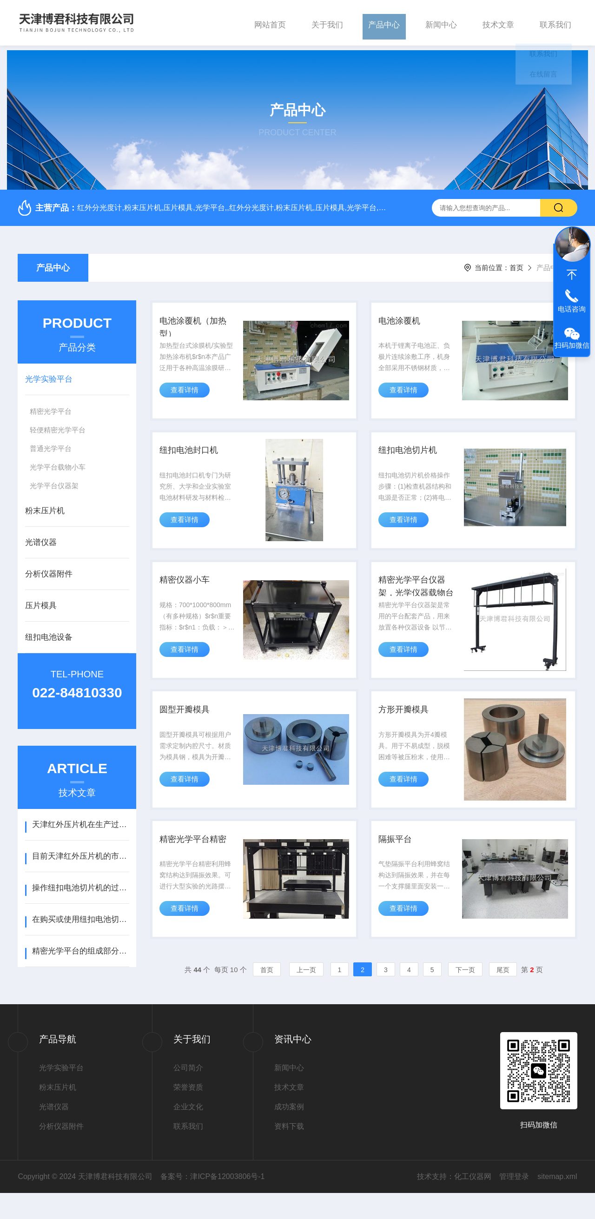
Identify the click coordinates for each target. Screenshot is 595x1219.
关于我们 (327, 22)
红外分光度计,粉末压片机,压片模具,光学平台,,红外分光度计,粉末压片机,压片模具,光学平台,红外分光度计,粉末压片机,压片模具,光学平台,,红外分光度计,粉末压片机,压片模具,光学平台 (232, 203)
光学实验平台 (49, 374)
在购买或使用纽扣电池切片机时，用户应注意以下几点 (80, 914)
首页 (516, 263)
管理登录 (514, 1202)
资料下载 (289, 1152)
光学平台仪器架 (54, 481)
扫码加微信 (572, 345)
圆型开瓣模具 (189, 726)
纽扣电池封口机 (193, 454)
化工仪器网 (472, 1202)
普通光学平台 (51, 444)
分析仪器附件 (49, 569)
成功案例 (289, 1133)
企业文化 (188, 1133)
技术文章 (498, 22)
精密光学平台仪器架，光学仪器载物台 (417, 598)
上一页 (306, 996)
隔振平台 (398, 861)
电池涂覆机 (403, 318)
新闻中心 (441, 22)
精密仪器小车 (189, 590)
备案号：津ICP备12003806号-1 (212, 1202)
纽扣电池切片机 (412, 454)
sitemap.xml (557, 1202)
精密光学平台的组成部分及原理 (80, 946)
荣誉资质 (188, 1113)
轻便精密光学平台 (58, 425)
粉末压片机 (45, 506)
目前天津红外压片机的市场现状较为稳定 (80, 851)
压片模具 (41, 600)
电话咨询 (572, 309)
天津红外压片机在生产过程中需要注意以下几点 (80, 819)
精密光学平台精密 (198, 861)
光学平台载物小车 (58, 462)
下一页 (465, 996)
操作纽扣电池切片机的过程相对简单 (80, 883)
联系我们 (555, 22)
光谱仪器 (41, 537)
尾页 (502, 996)
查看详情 (186, 394)
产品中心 (384, 22)
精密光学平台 (51, 407)
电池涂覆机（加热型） (198, 325)
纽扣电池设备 (49, 632)
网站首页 (270, 22)
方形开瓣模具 (408, 726)
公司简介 (188, 1094)
